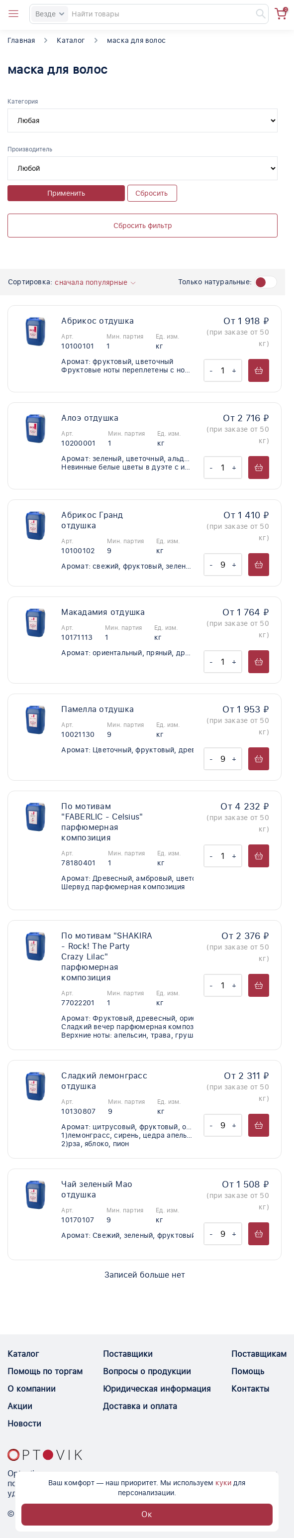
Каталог (71, 40)
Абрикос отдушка (97, 321)
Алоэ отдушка (89, 418)
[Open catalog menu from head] (13, 14)
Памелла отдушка (97, 709)
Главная (21, 40)
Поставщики (128, 1354)
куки (223, 1483)
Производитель (29, 149)
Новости (24, 1423)
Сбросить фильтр (142, 226)
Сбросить (151, 193)
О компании (31, 1389)
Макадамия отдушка (103, 612)
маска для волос (136, 40)
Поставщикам (259, 1354)
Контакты (250, 1389)
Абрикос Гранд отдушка (92, 520)
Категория (22, 101)
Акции (19, 1406)
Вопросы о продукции (147, 1371)
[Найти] (256, 13)
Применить (66, 193)
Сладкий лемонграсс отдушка (104, 1081)
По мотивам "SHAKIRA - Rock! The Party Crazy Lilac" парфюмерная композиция (106, 956)
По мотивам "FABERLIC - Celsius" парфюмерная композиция (102, 822)
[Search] (149, 14)
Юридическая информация (157, 1389)
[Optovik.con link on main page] (44, 1455)
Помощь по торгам (45, 1371)
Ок (146, 1514)
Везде (49, 14)
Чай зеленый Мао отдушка (96, 1189)
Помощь (247, 1371)
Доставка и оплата (140, 1406)
